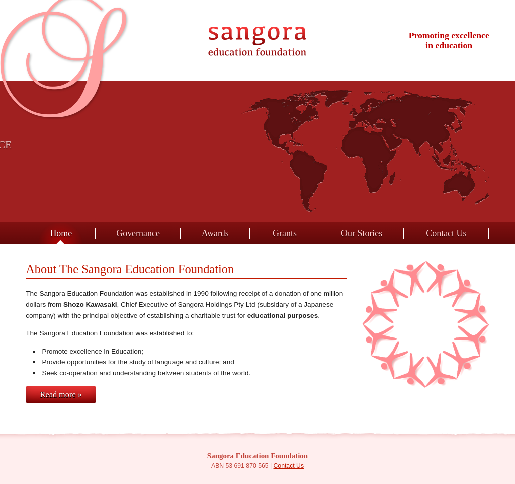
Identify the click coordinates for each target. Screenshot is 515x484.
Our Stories (361, 233)
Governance (138, 233)
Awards (215, 233)
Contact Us (446, 233)
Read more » (61, 394)
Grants (285, 233)
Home (61, 233)
